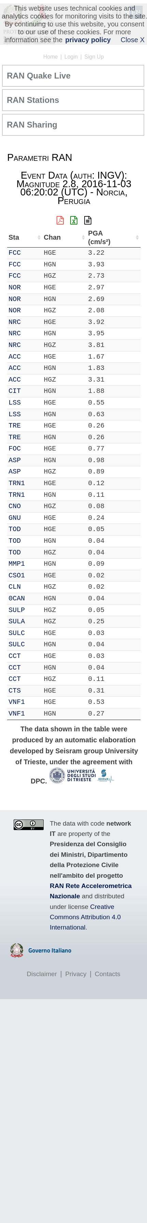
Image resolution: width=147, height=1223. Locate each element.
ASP (15, 460)
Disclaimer (42, 974)
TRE (15, 425)
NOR (15, 287)
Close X (133, 40)
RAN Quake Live (39, 75)
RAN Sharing (32, 124)
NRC (15, 322)
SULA (17, 621)
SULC (17, 633)
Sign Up (94, 57)
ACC (15, 356)
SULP (17, 610)
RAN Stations (33, 100)
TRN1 (17, 483)
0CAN (17, 598)
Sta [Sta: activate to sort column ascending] (14, 237)
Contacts (107, 974)
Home (50, 57)
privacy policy (88, 40)
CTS (15, 690)
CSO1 (17, 575)
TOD (15, 529)
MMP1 (17, 563)
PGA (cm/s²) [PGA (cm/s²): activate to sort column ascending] (99, 237)
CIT (15, 391)
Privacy (75, 974)
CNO (15, 506)
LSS (15, 402)
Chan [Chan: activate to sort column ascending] (52, 237)
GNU (15, 518)
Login (71, 57)
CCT (15, 656)
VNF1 (17, 702)
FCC (15, 252)
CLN (15, 586)
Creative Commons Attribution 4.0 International (85, 917)
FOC (15, 448)
